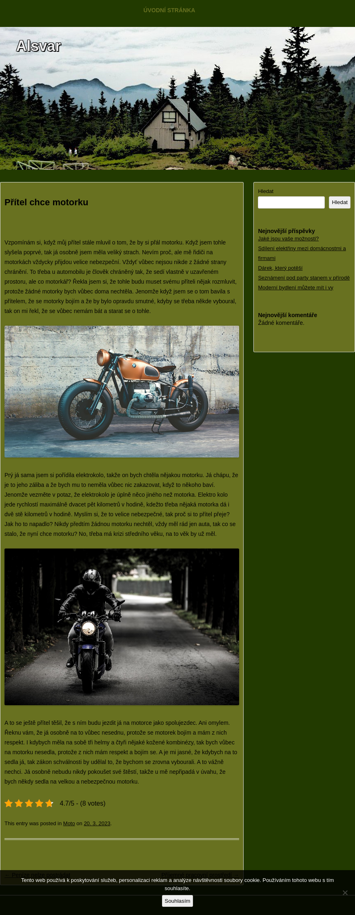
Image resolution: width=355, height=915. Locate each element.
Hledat (265, 191)
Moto (69, 823)
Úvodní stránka (169, 10)
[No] (345, 892)
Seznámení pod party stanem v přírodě (304, 278)
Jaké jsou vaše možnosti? (288, 238)
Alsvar (38, 46)
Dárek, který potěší (280, 268)
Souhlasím (178, 901)
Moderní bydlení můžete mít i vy (295, 287)
